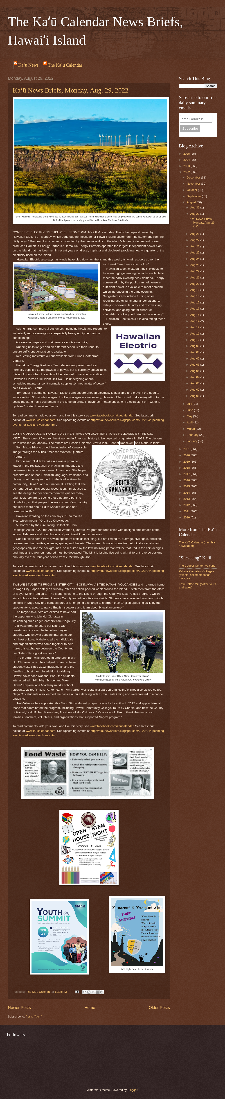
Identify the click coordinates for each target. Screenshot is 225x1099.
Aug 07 (195, 358)
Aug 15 (195, 315)
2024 (187, 159)
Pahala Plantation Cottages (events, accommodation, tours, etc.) (196, 575)
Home (89, 1007)
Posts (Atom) (34, 1016)
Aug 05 (195, 371)
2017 (187, 474)
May (190, 416)
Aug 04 (195, 377)
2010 (187, 517)
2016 (187, 480)
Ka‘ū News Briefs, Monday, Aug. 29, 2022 (70, 90)
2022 (187, 172)
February (193, 434)
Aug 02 (195, 389)
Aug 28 (195, 233)
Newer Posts (19, 1007)
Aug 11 (195, 333)
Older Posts (159, 1007)
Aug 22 (195, 271)
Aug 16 (195, 308)
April (190, 422)
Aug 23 (195, 265)
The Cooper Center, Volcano (197, 565)
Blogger (132, 1090)
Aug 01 (195, 396)
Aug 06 (195, 364)
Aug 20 (195, 283)
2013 (187, 498)
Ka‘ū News (28, 65)
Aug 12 (195, 327)
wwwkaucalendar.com (40, 420)
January (192, 441)
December (194, 177)
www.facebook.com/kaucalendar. (112, 415)
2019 (187, 461)
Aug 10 (195, 339)
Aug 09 (195, 346)
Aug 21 (195, 277)
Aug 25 (195, 252)
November (194, 183)
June (190, 410)
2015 (187, 486)
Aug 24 (195, 258)
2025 (187, 153)
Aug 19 (195, 290)
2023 (187, 166)
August (192, 202)
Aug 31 (195, 207)
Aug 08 (195, 352)
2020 (187, 455)
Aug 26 (195, 246)
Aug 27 (195, 240)
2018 (187, 467)
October (192, 190)
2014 (187, 492)
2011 (187, 511)
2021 (187, 449)
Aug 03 (195, 383)
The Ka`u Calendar (65, 65)
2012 (187, 505)
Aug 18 (195, 296)
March (191, 428)
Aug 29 (195, 213)
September (194, 196)
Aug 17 (195, 302)
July (190, 403)
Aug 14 (195, 321)
